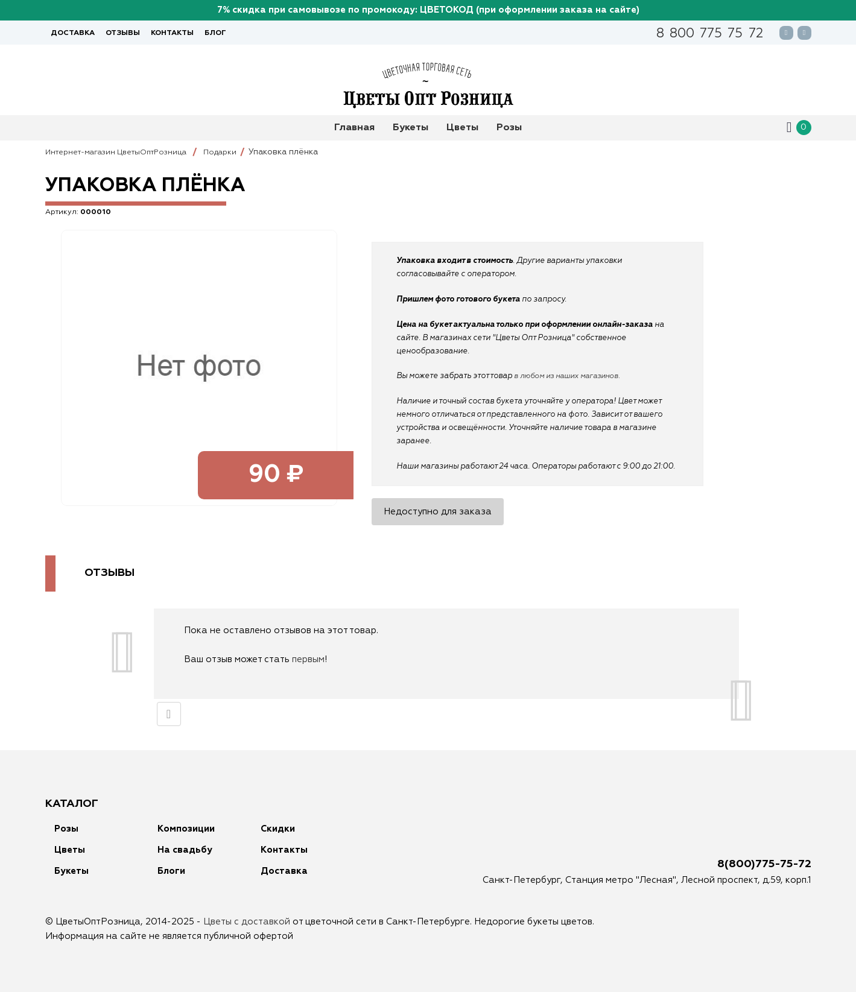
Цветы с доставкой (246, 921)
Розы (509, 128)
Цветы (462, 128)
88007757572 (709, 34)
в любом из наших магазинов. (571, 376)
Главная (354, 128)
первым (308, 659)
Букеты (410, 128)
